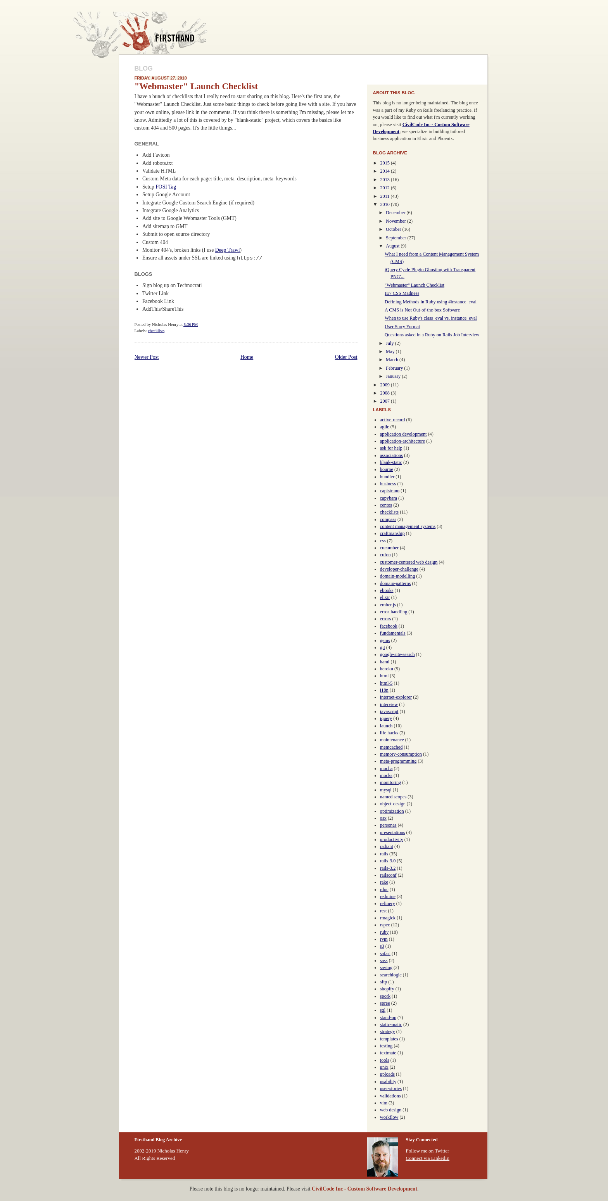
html (384, 675)
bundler (387, 476)
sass (384, 960)
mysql (386, 790)
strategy (387, 1031)
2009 (385, 385)
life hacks (389, 732)
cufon (385, 554)
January (394, 376)
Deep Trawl (227, 250)
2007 (385, 401)
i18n (384, 690)
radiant (386, 846)
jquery (386, 718)
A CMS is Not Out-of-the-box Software (422, 310)
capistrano (389, 490)
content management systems (407, 526)
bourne (386, 469)
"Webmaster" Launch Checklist (196, 86)
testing (386, 1046)
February (395, 368)
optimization (392, 811)
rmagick (388, 918)
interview (389, 704)
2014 (385, 171)
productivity (391, 839)
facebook (388, 626)
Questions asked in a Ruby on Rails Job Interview (432, 334)
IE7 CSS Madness (402, 293)
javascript (389, 711)
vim (383, 1103)
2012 (385, 187)
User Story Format (402, 326)
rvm (384, 939)
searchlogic (391, 975)
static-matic (391, 1024)
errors (385, 618)
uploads (387, 1074)
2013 (385, 179)
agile (384, 426)
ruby (384, 932)
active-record (392, 419)
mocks (386, 775)
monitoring (390, 782)
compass (388, 519)
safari (385, 953)
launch (386, 726)
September (396, 238)
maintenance (392, 739)
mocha (386, 768)
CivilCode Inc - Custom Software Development (364, 1189)
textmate (388, 1053)
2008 (385, 393)
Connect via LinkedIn (428, 1158)
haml (384, 662)
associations (391, 455)
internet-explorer (396, 697)
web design (390, 1110)
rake (384, 882)
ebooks (387, 590)
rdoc (384, 889)
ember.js (388, 604)
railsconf (388, 875)
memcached (391, 747)
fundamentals (393, 633)
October (394, 229)
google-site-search (397, 654)
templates (389, 1039)
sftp (383, 982)
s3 (382, 946)
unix (384, 1067)
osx (383, 818)
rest (383, 911)
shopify (387, 989)
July (390, 343)
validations (390, 1096)
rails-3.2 (388, 868)
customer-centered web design (409, 562)
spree (385, 1003)
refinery (387, 903)
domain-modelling (397, 576)
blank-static (391, 462)
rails (384, 854)
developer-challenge (399, 569)
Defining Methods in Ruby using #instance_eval (431, 302)
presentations (392, 832)
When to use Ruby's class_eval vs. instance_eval (431, 318)
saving (386, 967)
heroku (386, 668)
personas (388, 825)
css (383, 540)
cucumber (389, 547)
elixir (385, 597)
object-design (393, 803)
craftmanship (392, 533)
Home (246, 357)
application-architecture (402, 441)
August (393, 246)
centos (386, 505)
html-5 (386, 683)
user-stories (391, 1088)
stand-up (388, 1017)
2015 (385, 163)
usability (388, 1081)
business (388, 483)
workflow (389, 1117)
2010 (385, 204)
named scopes (393, 797)
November (396, 221)
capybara (388, 498)
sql (382, 1010)
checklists (156, 330)
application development (403, 434)
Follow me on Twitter (427, 1151)
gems (385, 640)
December (396, 212)
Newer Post (147, 357)
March (392, 359)
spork (385, 996)
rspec (385, 925)
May (391, 351)
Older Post (346, 357)
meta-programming (398, 761)
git (382, 647)
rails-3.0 (388, 861)
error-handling (393, 611)
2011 (385, 196)
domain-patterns (395, 583)
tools (384, 1060)
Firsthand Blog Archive (160, 35)
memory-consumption (401, 754)
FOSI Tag (165, 187)
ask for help (391, 448)
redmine (388, 896)
